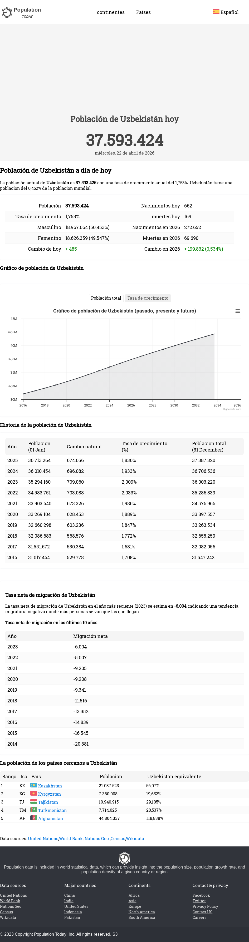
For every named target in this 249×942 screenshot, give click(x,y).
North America (142, 911)
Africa (134, 895)
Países (143, 12)
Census (118, 838)
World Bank (71, 838)
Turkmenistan (48, 810)
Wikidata (135, 838)
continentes (111, 12)
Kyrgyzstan (45, 794)
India (69, 900)
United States (76, 906)
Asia (132, 900)
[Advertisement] (124, 71)
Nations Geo (97, 838)
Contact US (202, 911)
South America (142, 917)
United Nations (43, 838)
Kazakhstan (46, 786)
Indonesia (73, 911)
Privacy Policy (205, 906)
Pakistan (72, 917)
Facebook (201, 895)
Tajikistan (44, 802)
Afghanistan (46, 818)
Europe (135, 906)
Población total (106, 298)
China (69, 895)
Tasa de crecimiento (148, 298)
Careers (199, 917)
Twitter (199, 900)
